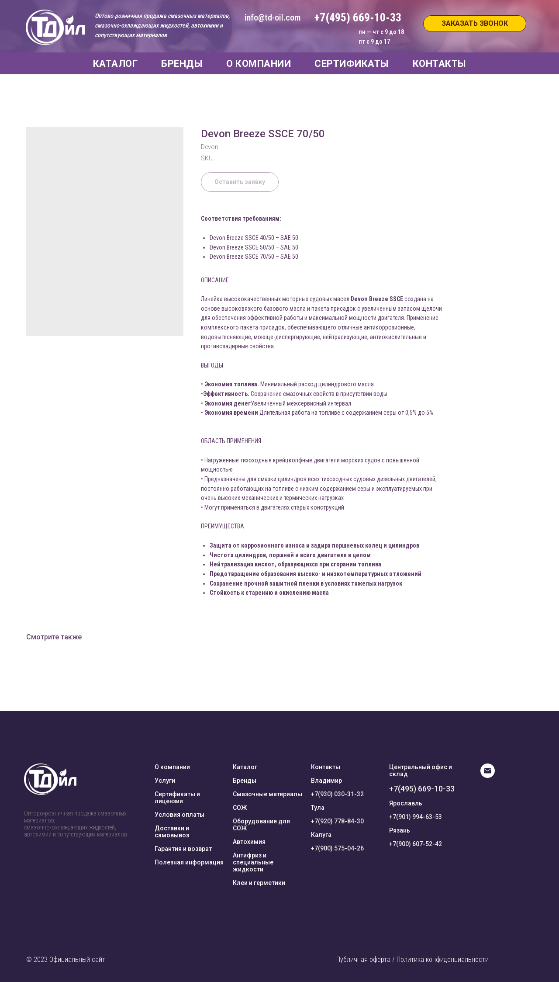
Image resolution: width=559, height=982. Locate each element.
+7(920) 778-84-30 (337, 821)
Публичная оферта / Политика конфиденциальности (412, 959)
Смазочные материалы (267, 794)
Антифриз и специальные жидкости (253, 862)
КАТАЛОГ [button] (115, 63)
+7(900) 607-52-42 (415, 843)
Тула (317, 807)
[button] (474, 23)
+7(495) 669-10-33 (422, 788)
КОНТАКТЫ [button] (439, 63)
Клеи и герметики (259, 882)
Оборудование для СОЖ (261, 825)
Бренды (244, 780)
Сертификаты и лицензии (177, 798)
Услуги (165, 780)
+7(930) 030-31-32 (337, 794)
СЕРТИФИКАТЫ (351, 63)
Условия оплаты (179, 814)
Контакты (325, 766)
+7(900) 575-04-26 (337, 848)
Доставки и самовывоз (172, 832)
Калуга (321, 834)
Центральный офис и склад (420, 770)
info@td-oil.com (272, 17)
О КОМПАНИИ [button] (258, 63)
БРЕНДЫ (182, 63)
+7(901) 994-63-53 (415, 816)
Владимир (326, 780)
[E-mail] (487, 775)
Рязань (399, 830)
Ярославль (405, 803)
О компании (172, 766)
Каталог (245, 766)
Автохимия (249, 841)
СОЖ (240, 807)
